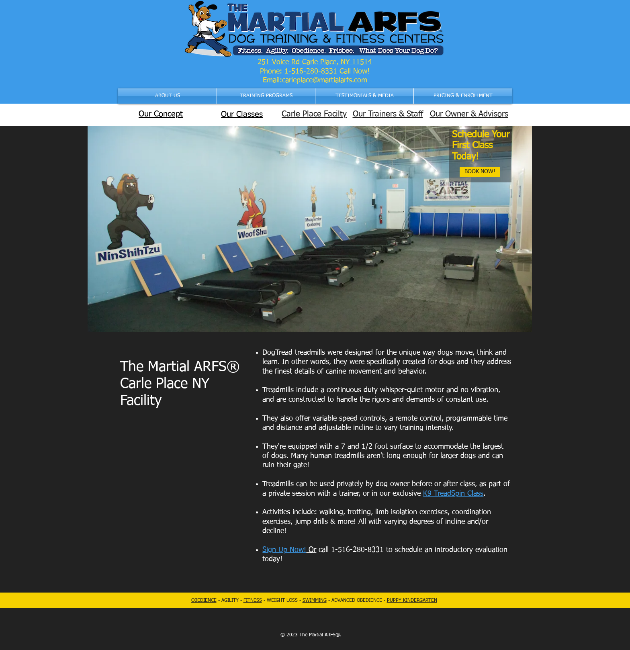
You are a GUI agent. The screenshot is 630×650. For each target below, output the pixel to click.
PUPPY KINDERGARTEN (412, 600)
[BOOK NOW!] (480, 172)
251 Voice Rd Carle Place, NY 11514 (315, 62)
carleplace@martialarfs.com (324, 80)
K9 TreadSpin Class (453, 493)
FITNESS (252, 600)
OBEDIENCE (204, 600)
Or (311, 550)
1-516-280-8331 (310, 71)
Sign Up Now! (284, 550)
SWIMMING (315, 600)
